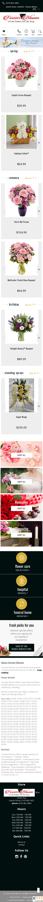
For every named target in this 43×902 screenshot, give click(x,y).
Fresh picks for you (21, 631)
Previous (3, 84)
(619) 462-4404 (12, 3)
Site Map (30, 900)
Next (39, 84)
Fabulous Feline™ (21, 153)
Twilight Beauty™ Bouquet (21, 348)
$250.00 (21, 427)
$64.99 (21, 164)
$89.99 (21, 359)
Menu (4, 35)
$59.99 (21, 105)
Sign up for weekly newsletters (21, 647)
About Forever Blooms (12, 662)
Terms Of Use (15, 897)
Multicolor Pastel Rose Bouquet (21, 280)
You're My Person (21, 221)
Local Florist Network (17, 900)
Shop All (27, 51)
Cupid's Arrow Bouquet (21, 95)
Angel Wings (21, 416)
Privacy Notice (28, 897)
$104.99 (21, 232)
